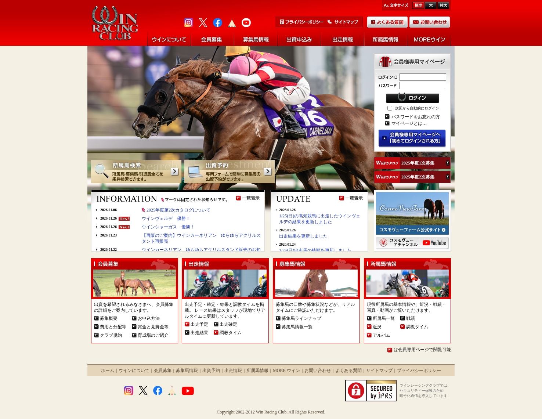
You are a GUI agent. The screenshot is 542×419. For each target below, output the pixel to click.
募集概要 (109, 318)
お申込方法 (149, 318)
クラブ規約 (111, 335)
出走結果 (199, 332)
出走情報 (233, 370)
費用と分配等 (113, 326)
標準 (418, 5)
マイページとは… (409, 123)
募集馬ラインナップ (301, 318)
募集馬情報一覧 (297, 326)
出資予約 (211, 370)
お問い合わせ (317, 370)
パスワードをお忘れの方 (415, 116)
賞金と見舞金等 (153, 326)
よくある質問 (348, 370)
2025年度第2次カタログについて (178, 210)
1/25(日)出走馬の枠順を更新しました (315, 250)
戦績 (410, 318)
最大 (443, 5)
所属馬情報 (257, 370)
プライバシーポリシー (419, 370)
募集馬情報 (187, 370)
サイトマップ (379, 370)
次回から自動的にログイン (417, 108)
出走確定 (228, 324)
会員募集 (162, 370)
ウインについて (134, 370)
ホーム (107, 370)
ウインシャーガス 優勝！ (168, 227)
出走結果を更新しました (303, 236)
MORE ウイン (286, 370)
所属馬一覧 (384, 318)
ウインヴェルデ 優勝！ (166, 218)
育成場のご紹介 (153, 335)
